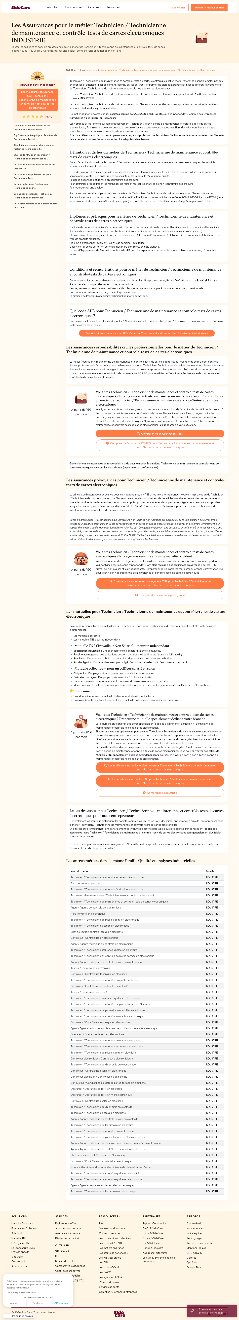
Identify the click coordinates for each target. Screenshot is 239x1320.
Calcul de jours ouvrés (67, 1270)
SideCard (16, 1233)
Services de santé (109, 1286)
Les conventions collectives (115, 1238)
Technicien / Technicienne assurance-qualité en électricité (104, 949)
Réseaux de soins (109, 1282)
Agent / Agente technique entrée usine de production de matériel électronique (116, 1143)
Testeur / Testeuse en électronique (91, 968)
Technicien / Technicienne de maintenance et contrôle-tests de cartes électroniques (119, 901)
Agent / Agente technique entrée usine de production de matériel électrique (114, 1028)
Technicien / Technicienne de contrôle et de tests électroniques (107, 877)
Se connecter (177, 7)
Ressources (113, 7)
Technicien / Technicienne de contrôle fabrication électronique (107, 889)
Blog (101, 1223)
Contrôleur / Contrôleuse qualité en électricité (97, 1100)
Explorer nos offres (66, 1223)
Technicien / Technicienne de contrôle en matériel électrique (105, 1040)
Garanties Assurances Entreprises (118, 1291)
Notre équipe (194, 1233)
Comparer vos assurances (70, 1265)
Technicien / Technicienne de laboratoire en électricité (102, 1125)
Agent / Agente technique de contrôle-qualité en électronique (106, 962)
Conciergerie (18, 1261)
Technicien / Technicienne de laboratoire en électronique (103, 1191)
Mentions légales (196, 1247)
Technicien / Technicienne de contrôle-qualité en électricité (105, 1173)
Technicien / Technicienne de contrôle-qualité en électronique (106, 1179)
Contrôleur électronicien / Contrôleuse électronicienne (102, 1058)
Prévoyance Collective (24, 1228)
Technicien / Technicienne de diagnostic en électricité (101, 1106)
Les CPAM (105, 1262)
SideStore (17, 1256)
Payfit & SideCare (153, 1228)
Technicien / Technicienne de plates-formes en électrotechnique (108, 1010)
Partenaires (94, 7)
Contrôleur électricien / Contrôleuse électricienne (99, 1076)
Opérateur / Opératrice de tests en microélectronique (101, 1094)
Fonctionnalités (73, 7)
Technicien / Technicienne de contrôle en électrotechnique (105, 980)
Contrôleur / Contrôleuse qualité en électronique (98, 1070)
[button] (19, 1316)
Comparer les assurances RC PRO (160, 433)
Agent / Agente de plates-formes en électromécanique (102, 1185)
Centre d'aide (194, 1223)
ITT (57, 1256)
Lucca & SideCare (153, 1233)
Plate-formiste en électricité (86, 883)
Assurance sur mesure (67, 1233)
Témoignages (194, 1238)
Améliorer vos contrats (68, 1228)
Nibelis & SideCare (153, 1238)
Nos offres (53, 7)
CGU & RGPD (194, 1252)
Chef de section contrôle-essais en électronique (98, 1155)
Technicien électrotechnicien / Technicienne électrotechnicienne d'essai (112, 895)
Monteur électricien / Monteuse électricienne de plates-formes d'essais (111, 1167)
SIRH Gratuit (62, 1251)
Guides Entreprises (109, 1233)
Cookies (191, 1257)
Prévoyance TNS (21, 1243)
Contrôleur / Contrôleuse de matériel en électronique (101, 1161)
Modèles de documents (112, 1228)
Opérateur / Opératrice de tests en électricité (96, 1088)
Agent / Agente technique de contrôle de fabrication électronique (108, 1149)
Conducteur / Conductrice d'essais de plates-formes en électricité (108, 1082)
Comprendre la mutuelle (160, 792)
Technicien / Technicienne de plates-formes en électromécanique (108, 1137)
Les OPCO (105, 1272)
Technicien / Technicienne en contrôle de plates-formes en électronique (112, 955)
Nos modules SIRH (65, 1261)
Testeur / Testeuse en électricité (89, 992)
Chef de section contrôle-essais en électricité (97, 931)
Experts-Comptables (154, 1223)
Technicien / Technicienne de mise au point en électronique (105, 919)
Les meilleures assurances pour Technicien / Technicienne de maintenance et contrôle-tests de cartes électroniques (37, 99)
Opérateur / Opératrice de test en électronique (97, 1034)
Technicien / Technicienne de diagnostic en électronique (103, 1064)
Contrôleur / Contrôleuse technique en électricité (99, 974)
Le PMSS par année (110, 1257)
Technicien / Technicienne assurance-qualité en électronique (105, 998)
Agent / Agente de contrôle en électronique (96, 907)
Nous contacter (195, 1228)
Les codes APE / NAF (111, 1243)
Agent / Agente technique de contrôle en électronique (102, 943)
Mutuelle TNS (18, 1238)
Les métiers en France (111, 1247)
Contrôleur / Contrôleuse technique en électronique (100, 1022)
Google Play (194, 1267)
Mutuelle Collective (22, 1223)
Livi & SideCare (151, 1243)
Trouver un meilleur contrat (209, 7)
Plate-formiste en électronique (88, 913)
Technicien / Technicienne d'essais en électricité (98, 1112)
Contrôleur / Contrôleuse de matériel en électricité (99, 986)
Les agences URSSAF (111, 1277)
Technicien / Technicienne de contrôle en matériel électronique (107, 1016)
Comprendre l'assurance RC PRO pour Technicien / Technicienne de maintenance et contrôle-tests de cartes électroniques (160, 445)
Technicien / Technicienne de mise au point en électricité (103, 1052)
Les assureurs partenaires (113, 1252)
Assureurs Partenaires (155, 1252)
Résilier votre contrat (67, 1238)
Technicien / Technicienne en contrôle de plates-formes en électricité (111, 1004)
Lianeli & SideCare (153, 1247)
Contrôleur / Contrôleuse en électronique (94, 937)
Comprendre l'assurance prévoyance (160, 595)
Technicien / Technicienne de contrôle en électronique (102, 1131)
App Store (192, 1262)
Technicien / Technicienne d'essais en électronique (100, 925)
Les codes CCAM (109, 1267)
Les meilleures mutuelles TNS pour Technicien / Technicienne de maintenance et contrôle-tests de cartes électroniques (160, 781)
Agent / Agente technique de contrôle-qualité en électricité (104, 1119)
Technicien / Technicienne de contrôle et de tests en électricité (107, 1046)
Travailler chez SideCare (200, 1243)
